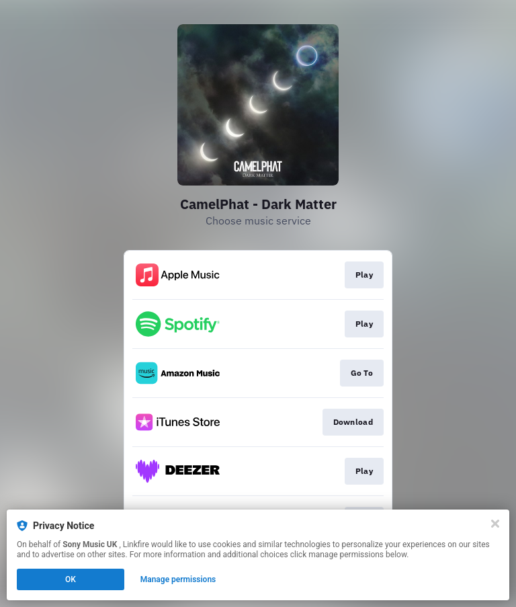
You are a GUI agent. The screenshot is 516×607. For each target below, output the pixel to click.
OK (70, 579)
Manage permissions (178, 579)
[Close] (495, 523)
